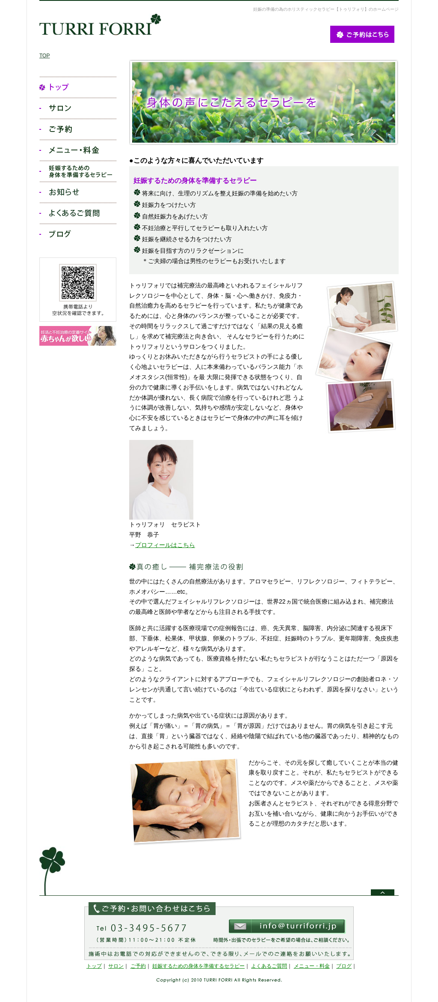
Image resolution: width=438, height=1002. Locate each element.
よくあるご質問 (269, 966)
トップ (94, 966)
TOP (44, 56)
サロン (116, 966)
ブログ (344, 966)
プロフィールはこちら (165, 544)
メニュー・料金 (312, 966)
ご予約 (138, 966)
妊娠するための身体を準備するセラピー (198, 966)
